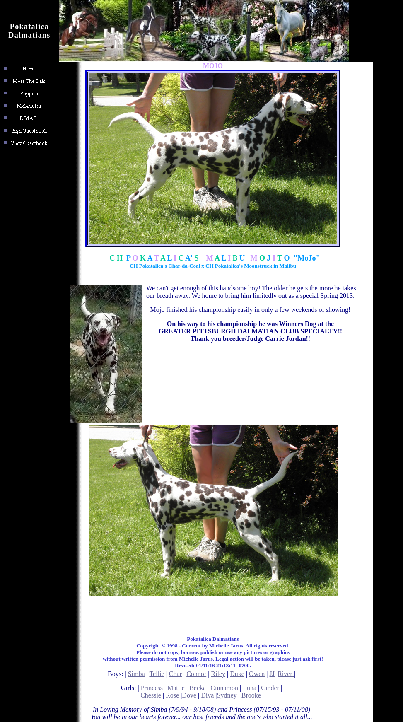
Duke (237, 673)
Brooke (251, 695)
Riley (218, 673)
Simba (136, 673)
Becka (197, 687)
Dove (189, 695)
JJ (272, 673)
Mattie (176, 687)
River (286, 673)
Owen (257, 673)
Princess (152, 687)
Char (175, 673)
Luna (249, 687)
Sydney (227, 695)
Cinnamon (224, 687)
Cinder (270, 687)
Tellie (156, 673)
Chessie (150, 695)
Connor (196, 673)
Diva (207, 695)
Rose (172, 695)
